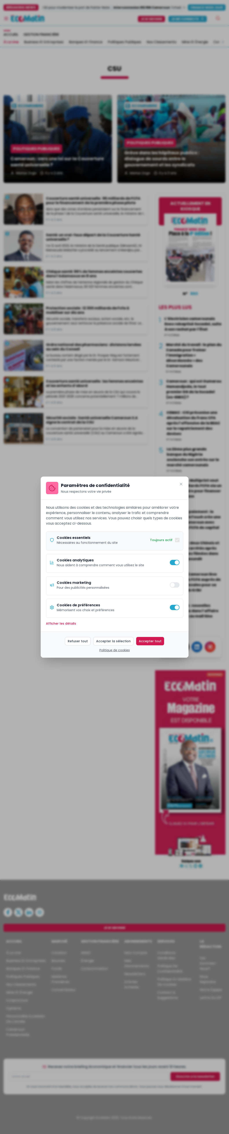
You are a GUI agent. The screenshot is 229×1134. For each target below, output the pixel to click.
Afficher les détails (61, 623)
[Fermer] (181, 484)
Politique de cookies (114, 650)
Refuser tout (78, 641)
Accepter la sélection (113, 641)
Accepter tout (150, 641)
